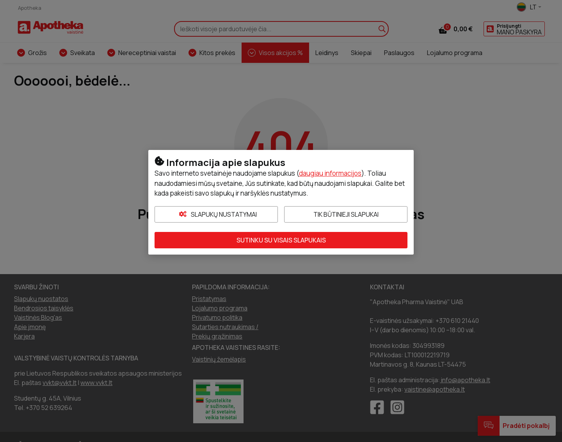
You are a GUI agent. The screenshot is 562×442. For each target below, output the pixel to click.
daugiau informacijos (330, 173)
